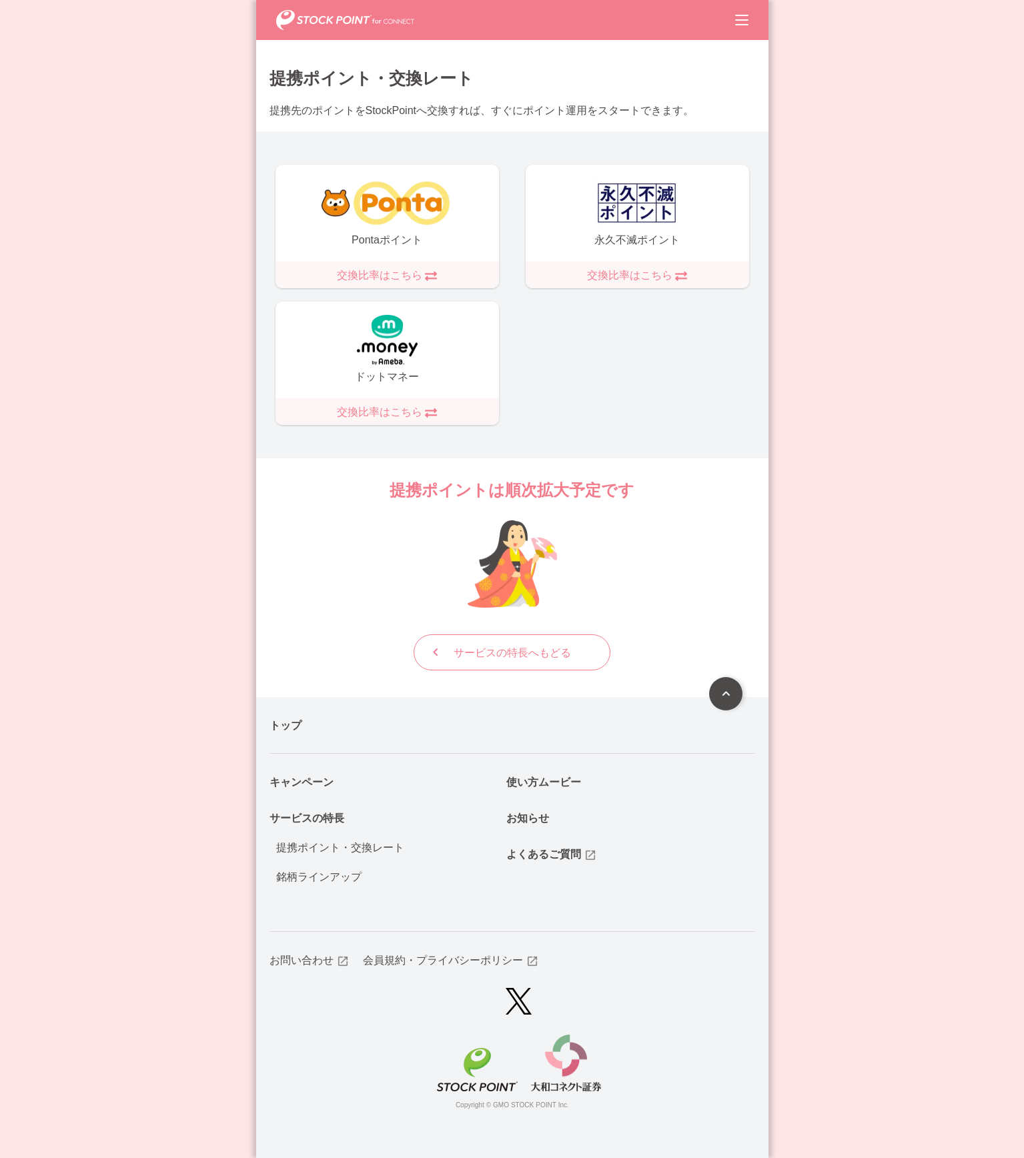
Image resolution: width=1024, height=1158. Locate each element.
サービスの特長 (307, 817)
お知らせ (527, 817)
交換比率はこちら (387, 275)
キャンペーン (302, 781)
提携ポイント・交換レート (340, 846)
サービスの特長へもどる (499, 652)
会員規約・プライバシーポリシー (451, 960)
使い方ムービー (543, 781)
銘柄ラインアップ (319, 876)
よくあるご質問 (551, 854)
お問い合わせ (310, 960)
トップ (286, 724)
